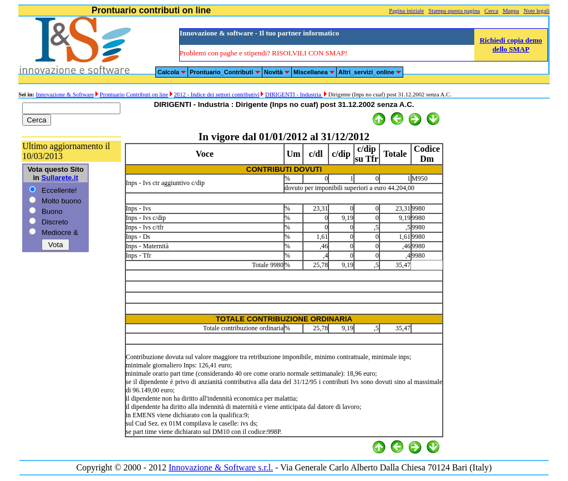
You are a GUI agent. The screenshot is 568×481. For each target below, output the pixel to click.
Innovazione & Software (65, 94)
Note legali (537, 11)
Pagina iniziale (406, 11)
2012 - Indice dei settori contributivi (216, 94)
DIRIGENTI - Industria (293, 94)
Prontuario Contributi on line (134, 94)
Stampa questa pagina (454, 11)
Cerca (491, 11)
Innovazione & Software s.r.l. (221, 467)
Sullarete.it (60, 177)
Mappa (511, 11)
